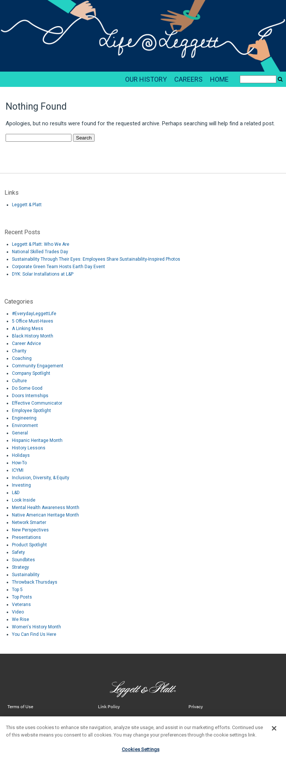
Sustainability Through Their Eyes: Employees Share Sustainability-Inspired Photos (96, 259)
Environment (25, 425)
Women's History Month (36, 626)
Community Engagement (37, 365)
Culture (19, 380)
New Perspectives (30, 530)
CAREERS (188, 79)
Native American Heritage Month (45, 515)
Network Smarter (29, 522)
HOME (219, 79)
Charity (19, 351)
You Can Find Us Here (34, 634)
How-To (19, 462)
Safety (18, 552)
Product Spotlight (29, 544)
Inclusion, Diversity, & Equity (40, 477)
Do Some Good (27, 388)
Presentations (26, 537)
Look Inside (23, 500)
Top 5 (17, 589)
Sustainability (25, 574)
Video (18, 612)
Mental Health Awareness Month (45, 507)
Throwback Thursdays (34, 582)
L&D (16, 492)
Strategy (20, 567)
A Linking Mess (27, 328)
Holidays (21, 455)
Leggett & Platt (27, 204)
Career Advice (26, 343)
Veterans (21, 604)
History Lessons (28, 447)
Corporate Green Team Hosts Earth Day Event (58, 266)
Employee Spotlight (31, 410)
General (20, 433)
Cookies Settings (140, 753)
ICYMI (17, 470)
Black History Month (32, 336)
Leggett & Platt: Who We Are (40, 244)
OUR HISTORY (146, 79)
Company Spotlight (31, 373)
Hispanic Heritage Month (37, 440)
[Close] (274, 732)
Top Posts (22, 597)
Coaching (22, 358)
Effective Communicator (37, 403)
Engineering (24, 418)
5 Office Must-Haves (32, 321)
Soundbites (23, 559)
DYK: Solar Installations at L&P (42, 274)
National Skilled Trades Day (40, 251)
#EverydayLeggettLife (34, 313)
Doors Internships (30, 395)
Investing (21, 485)
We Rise (20, 619)
